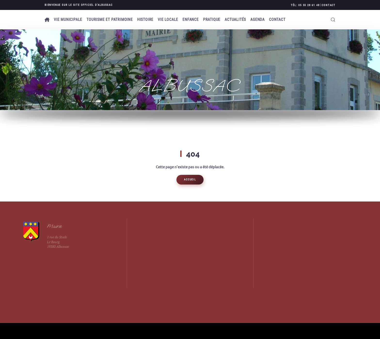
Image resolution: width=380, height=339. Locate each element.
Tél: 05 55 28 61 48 (305, 5)
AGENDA (257, 19)
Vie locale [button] (168, 19)
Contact (328, 5)
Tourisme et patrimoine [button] (110, 19)
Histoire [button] (145, 19)
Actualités (235, 19)
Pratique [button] (211, 19)
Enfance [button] (190, 19)
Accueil (190, 179)
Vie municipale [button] (68, 19)
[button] (333, 19)
